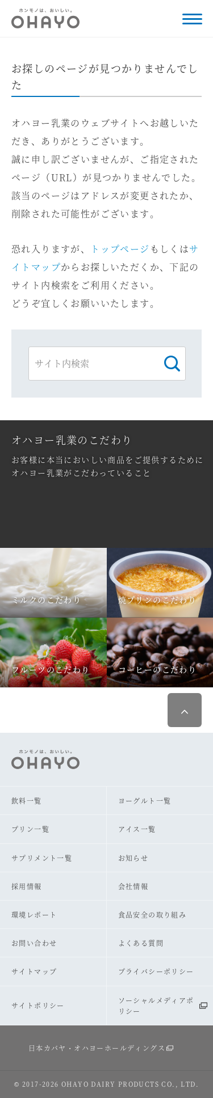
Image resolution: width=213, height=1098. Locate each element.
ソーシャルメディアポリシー (156, 1005)
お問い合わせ (34, 943)
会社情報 (133, 886)
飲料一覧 (26, 800)
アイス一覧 (137, 829)
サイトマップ (34, 971)
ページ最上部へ (185, 710)
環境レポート (34, 914)
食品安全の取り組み (152, 914)
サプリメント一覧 (41, 858)
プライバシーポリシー (156, 971)
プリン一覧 (30, 829)
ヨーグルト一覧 (145, 800)
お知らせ (133, 858)
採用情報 (26, 886)
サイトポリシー (38, 1005)
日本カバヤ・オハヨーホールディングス (96, 1048)
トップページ (119, 248)
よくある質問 (141, 943)
